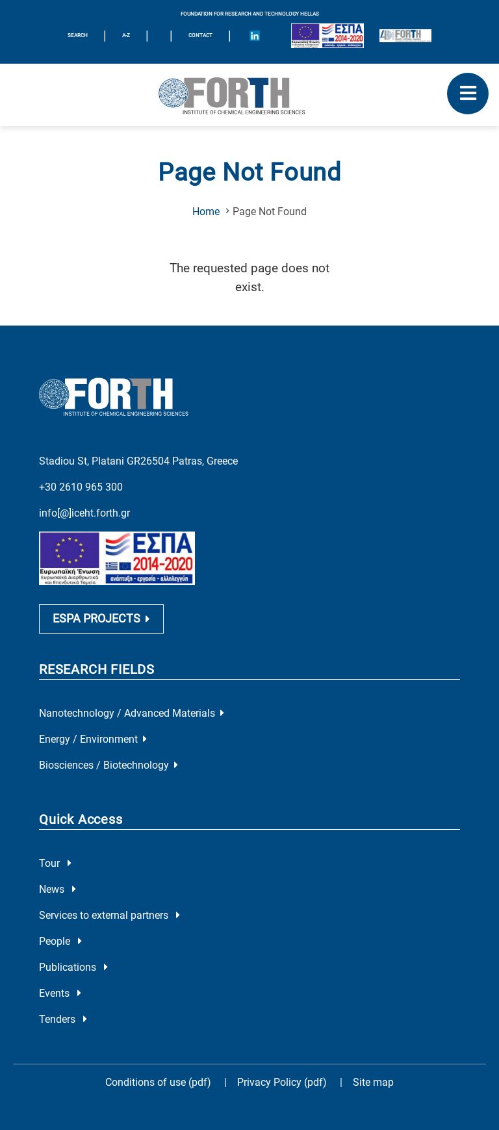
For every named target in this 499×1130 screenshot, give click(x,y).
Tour (55, 863)
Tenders (63, 1019)
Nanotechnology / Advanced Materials (131, 713)
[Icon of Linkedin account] (254, 35)
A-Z (126, 35)
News (57, 889)
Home (206, 211)
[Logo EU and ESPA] (327, 35)
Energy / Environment (93, 739)
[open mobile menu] (468, 93)
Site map (373, 1082)
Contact (200, 35)
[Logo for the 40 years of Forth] (405, 35)
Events (60, 993)
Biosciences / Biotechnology (108, 765)
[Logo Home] (249, 95)
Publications (73, 967)
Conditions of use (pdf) (158, 1082)
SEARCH (78, 35)
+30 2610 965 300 (81, 487)
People (60, 941)
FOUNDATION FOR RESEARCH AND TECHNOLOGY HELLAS (250, 14)
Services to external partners (109, 915)
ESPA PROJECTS (101, 618)
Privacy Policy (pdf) (283, 1082)
